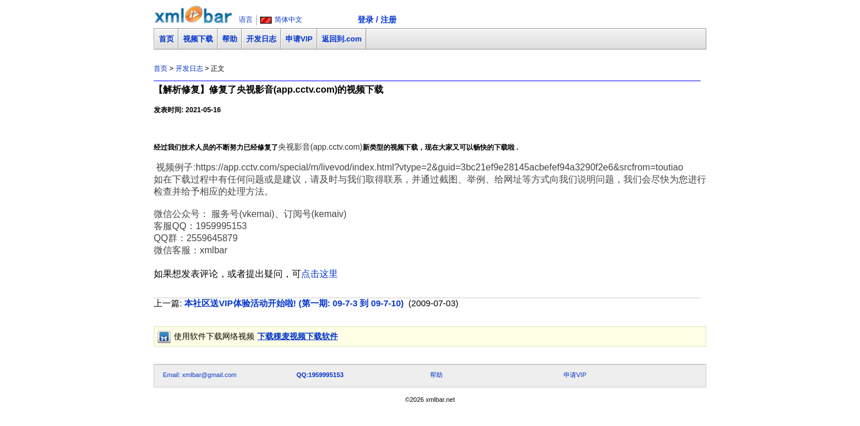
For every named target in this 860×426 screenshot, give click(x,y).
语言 (246, 20)
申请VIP (299, 39)
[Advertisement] (363, 351)
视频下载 (198, 39)
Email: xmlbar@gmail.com (200, 374)
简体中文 (288, 20)
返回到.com (341, 39)
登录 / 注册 (377, 19)
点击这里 (319, 274)
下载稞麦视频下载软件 (297, 336)
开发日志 (261, 39)
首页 (166, 39)
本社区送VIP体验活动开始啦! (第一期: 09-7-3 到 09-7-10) (294, 303)
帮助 (229, 39)
